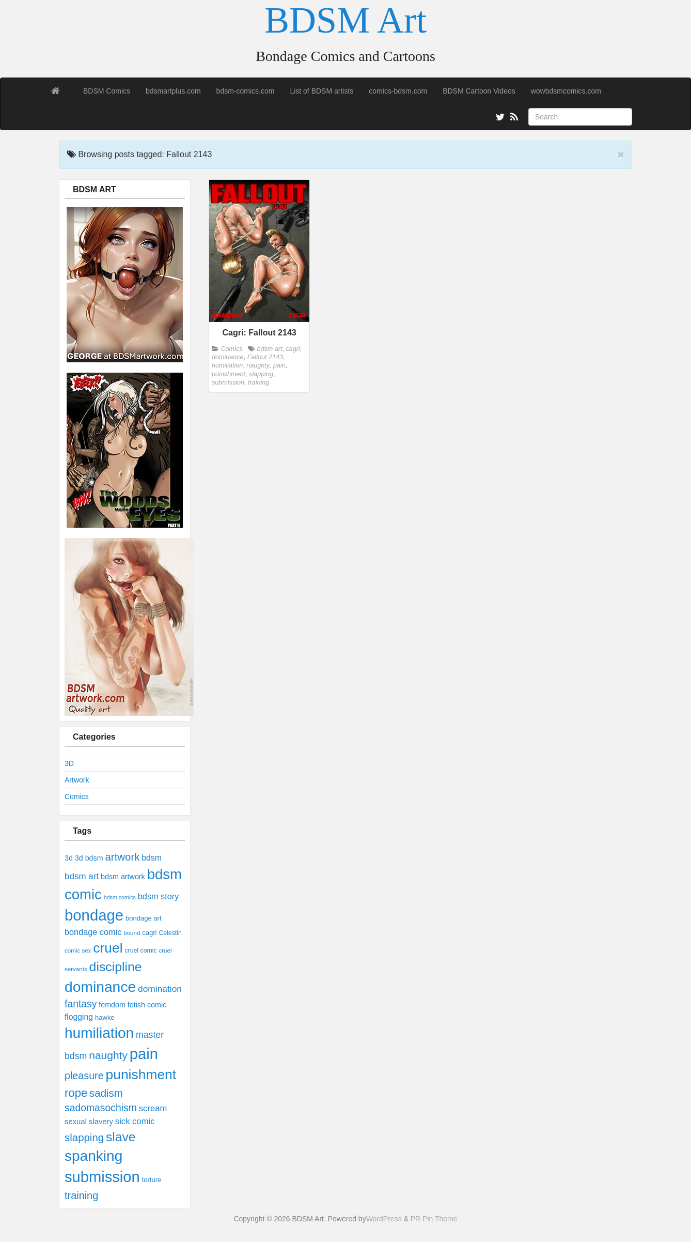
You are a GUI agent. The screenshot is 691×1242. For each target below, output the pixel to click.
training (81, 1195)
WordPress (384, 1219)
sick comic (135, 1121)
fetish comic (147, 1005)
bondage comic (93, 932)
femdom (112, 1005)
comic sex (78, 950)
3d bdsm (89, 858)
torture (152, 1180)
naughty (108, 1055)
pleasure (84, 1075)
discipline (115, 967)
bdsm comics (120, 897)
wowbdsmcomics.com (566, 91)
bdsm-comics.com (245, 91)
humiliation (99, 1033)
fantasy (81, 1003)
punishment (141, 1074)
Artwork (77, 780)
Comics (77, 796)
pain (144, 1054)
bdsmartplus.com (173, 91)
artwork (122, 857)
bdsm (151, 857)
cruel (107, 948)
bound (131, 933)
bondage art (143, 918)
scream (153, 1108)
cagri (149, 933)
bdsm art (82, 876)
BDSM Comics (106, 91)
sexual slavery (89, 1121)
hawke (105, 1017)
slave (120, 1137)
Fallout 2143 (265, 357)
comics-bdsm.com (398, 91)
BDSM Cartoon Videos (479, 91)
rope (76, 1092)
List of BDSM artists (321, 91)
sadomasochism (101, 1107)
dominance (100, 986)
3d (69, 858)
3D (69, 763)
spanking (93, 1156)
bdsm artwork (123, 876)
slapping (84, 1137)
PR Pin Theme (434, 1219)
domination (160, 989)
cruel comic (140, 950)
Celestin (170, 933)
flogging (79, 1017)
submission (102, 1177)
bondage (94, 915)
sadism (106, 1093)
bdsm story (158, 896)
